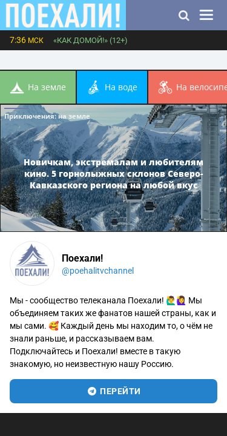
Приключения (47, 116)
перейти (113, 391)
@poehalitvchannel (98, 271)
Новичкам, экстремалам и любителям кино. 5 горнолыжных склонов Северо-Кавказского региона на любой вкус (113, 173)
